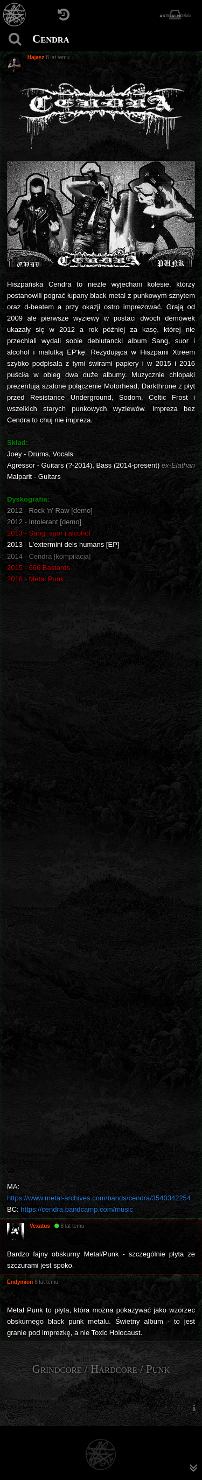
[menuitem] (194, 1407)
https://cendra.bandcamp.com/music (76, 1209)
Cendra (50, 38)
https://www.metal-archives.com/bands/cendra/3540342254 (99, 1198)
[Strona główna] (15, 15)
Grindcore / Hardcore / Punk (101, 1369)
